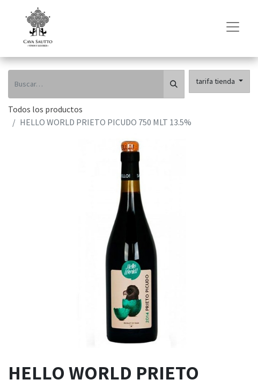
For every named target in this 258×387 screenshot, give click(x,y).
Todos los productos (45, 109)
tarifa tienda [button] (216, 81)
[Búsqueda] (174, 84)
